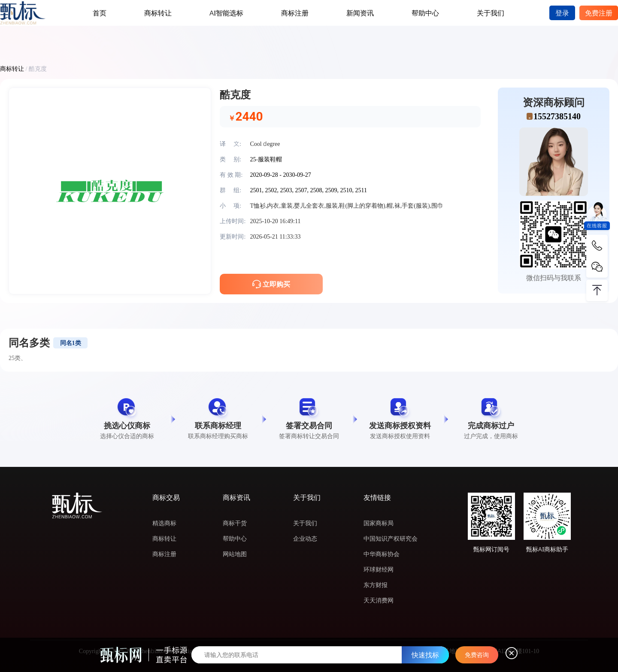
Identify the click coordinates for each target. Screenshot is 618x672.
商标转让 (158, 13)
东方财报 (376, 585)
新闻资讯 (360, 13)
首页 (99, 13)
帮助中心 (425, 13)
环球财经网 (379, 569)
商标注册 (295, 13)
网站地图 (235, 554)
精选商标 (164, 523)
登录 (562, 13)
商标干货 (235, 523)
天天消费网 (379, 600)
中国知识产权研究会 (391, 538)
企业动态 (305, 538)
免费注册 (598, 13)
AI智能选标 (226, 13)
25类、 (18, 358)
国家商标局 (379, 523)
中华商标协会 (382, 554)
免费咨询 (477, 655)
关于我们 (490, 13)
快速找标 (425, 655)
